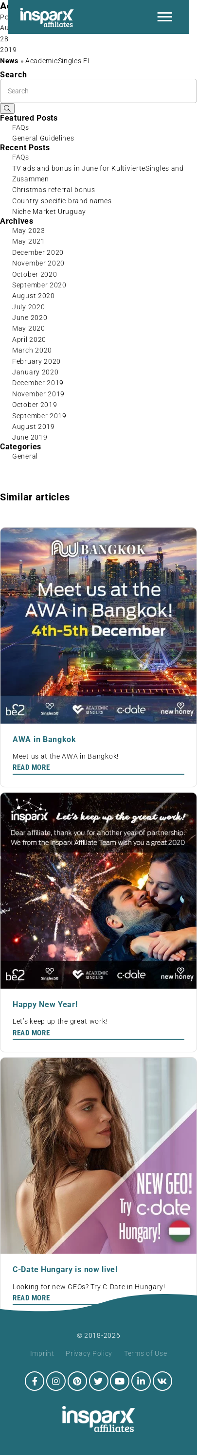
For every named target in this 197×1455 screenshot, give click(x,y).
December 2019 (38, 383)
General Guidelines (43, 138)
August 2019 (33, 426)
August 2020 (33, 296)
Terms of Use (145, 1353)
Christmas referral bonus (53, 190)
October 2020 (34, 274)
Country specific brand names (62, 201)
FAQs (20, 127)
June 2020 (29, 317)
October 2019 (34, 404)
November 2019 (38, 394)
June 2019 (29, 437)
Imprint (42, 1353)
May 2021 (28, 241)
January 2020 (35, 372)
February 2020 (36, 361)
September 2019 (39, 416)
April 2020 (29, 339)
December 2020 (38, 252)
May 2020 (28, 328)
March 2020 (32, 350)
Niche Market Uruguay (49, 211)
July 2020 (28, 307)
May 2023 (28, 230)
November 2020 (38, 263)
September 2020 (39, 285)
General (25, 456)
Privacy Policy (89, 1353)
